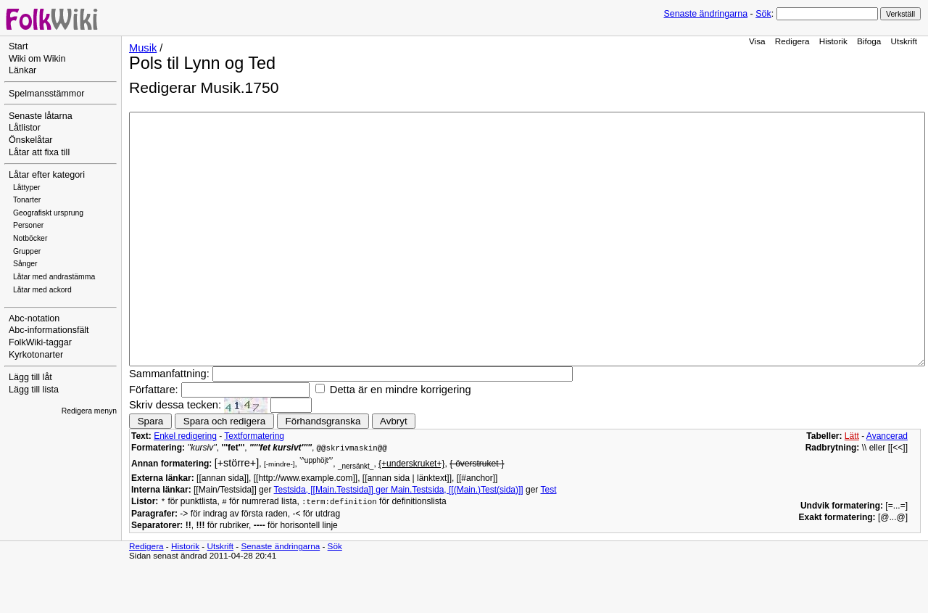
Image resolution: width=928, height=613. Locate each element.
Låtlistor (25, 128)
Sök (763, 14)
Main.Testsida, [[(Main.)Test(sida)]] (457, 540)
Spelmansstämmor (46, 94)
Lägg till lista (34, 389)
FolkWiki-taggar (40, 342)
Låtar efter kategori (47, 175)
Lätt (852, 486)
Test (548, 540)
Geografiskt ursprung (48, 213)
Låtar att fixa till (39, 152)
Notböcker (30, 238)
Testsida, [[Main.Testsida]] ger (332, 540)
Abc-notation (34, 318)
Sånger (25, 264)
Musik (143, 48)
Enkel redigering (185, 486)
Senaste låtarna (40, 116)
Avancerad (887, 486)
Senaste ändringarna (705, 14)
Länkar (22, 70)
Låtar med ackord (42, 290)
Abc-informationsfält (49, 330)
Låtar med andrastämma (54, 277)
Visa (757, 41)
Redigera (792, 41)
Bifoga (869, 41)
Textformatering (254, 486)
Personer (28, 225)
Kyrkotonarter (36, 355)
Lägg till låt (30, 377)
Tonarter (27, 200)
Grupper (27, 251)
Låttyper (27, 188)
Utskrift (904, 41)
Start (18, 46)
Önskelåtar (31, 140)
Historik (833, 41)
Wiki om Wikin (37, 59)
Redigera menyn (89, 411)
